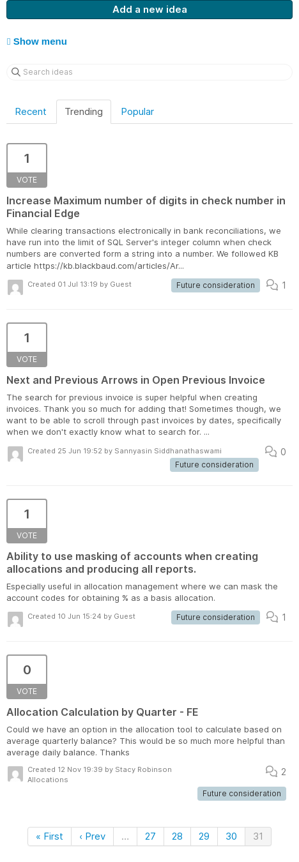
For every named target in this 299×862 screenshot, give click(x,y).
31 (258, 836)
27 (150, 836)
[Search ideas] (149, 72)
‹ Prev (92, 836)
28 (177, 836)
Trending (84, 111)
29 (204, 836)
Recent (31, 111)
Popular (137, 111)
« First (49, 836)
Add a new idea (149, 9)
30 (231, 836)
